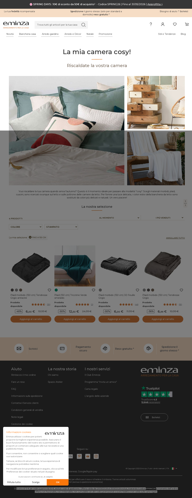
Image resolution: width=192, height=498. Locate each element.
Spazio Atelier (55, 382)
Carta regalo (91, 389)
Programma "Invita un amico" (101, 382)
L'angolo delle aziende (97, 396)
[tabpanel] (73, 34)
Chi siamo (53, 375)
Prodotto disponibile (16, 304)
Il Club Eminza (92, 375)
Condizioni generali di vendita (27, 410)
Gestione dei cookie (22, 424)
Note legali (17, 417)
